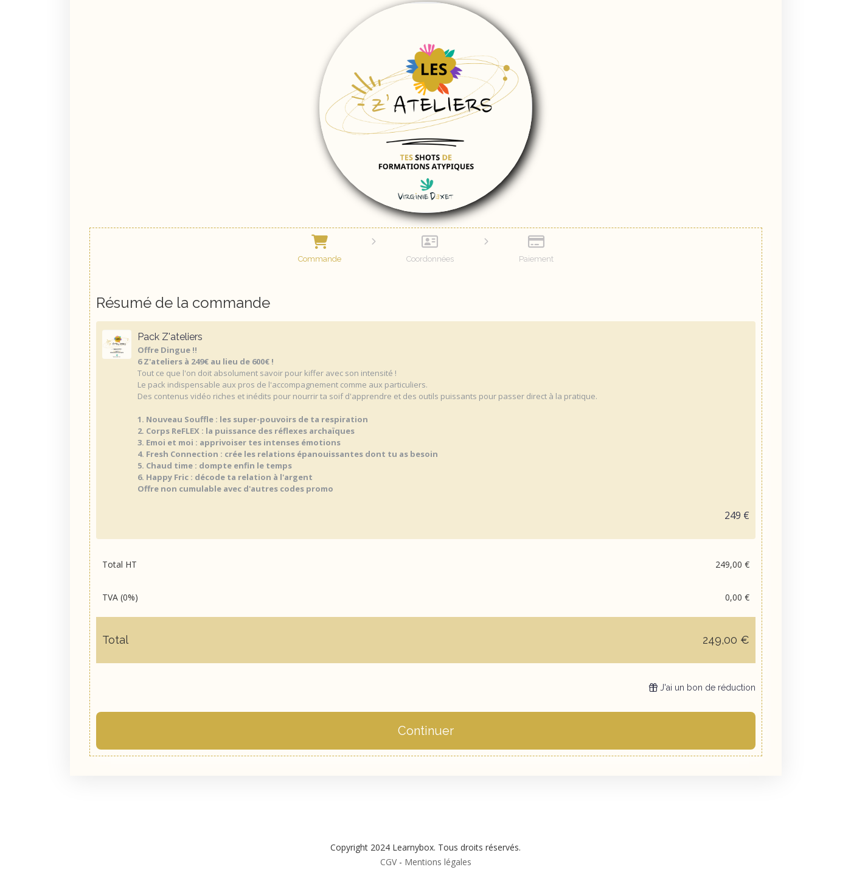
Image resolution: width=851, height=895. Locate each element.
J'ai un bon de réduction (702, 687)
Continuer (426, 730)
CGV (388, 862)
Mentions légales (438, 862)
